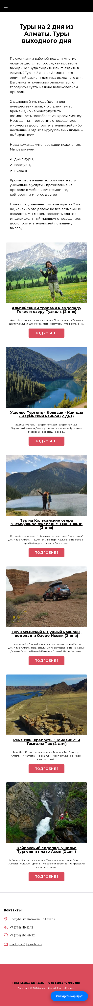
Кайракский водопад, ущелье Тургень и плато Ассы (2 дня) (46, 850)
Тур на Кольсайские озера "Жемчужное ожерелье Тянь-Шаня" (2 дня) (47, 524)
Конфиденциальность (28, 982)
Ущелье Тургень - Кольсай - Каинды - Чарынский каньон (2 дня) (46, 414)
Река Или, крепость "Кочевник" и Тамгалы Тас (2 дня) (46, 742)
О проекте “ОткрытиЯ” (64, 982)
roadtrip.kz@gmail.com (26, 944)
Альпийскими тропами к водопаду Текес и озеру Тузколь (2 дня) (46, 310)
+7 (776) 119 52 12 (21, 927)
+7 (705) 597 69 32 (22, 935)
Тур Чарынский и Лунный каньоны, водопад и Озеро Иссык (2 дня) (46, 634)
